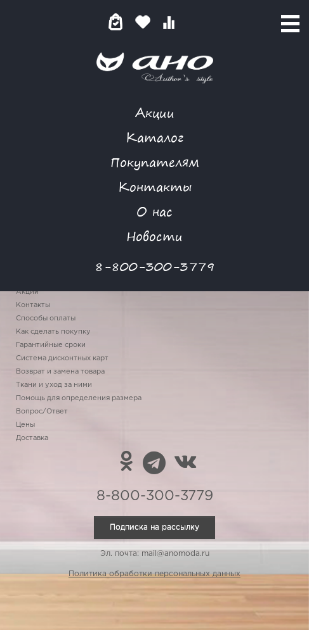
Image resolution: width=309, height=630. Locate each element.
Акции (154, 112)
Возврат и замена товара (60, 372)
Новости (154, 235)
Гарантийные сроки (51, 345)
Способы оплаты (46, 318)
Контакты (155, 186)
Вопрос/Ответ (42, 411)
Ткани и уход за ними (54, 385)
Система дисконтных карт (62, 358)
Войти (194, 21)
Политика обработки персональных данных (154, 573)
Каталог (154, 137)
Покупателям (154, 161)
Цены (25, 425)
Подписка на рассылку (154, 527)
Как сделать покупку (53, 332)
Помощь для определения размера (78, 398)
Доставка (32, 438)
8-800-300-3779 (155, 266)
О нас (154, 211)
